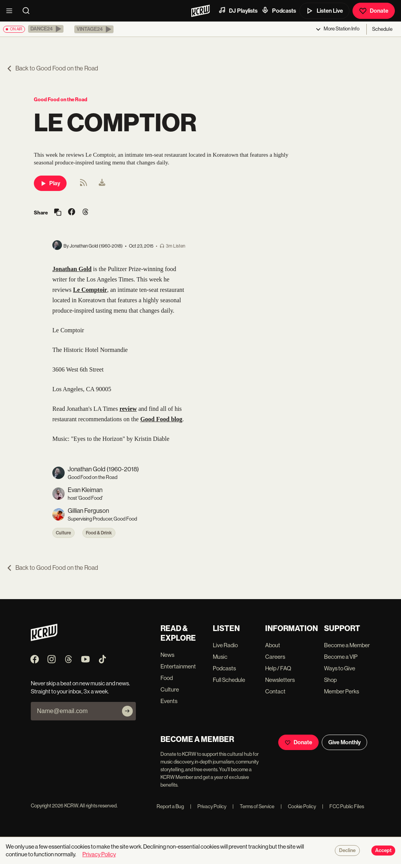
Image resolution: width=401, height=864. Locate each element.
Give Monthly (344, 742)
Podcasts (278, 10)
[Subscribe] (127, 711)
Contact (275, 691)
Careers (275, 656)
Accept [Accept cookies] (383, 850)
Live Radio (225, 645)
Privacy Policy (208, 806)
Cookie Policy (298, 806)
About (272, 645)
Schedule (382, 29)
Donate (373, 11)
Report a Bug (170, 806)
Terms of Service (253, 806)
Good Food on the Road (60, 99)
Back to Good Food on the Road (52, 68)
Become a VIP (341, 656)
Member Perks (341, 691)
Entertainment (178, 666)
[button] (45, 29)
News (167, 654)
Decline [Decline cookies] (347, 850)
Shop (330, 679)
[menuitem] (102, 183)
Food (166, 678)
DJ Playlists (237, 10)
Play (50, 183)
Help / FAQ (278, 668)
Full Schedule (229, 679)
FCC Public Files (343, 806)
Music (220, 656)
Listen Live (324, 11)
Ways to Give (339, 668)
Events (168, 701)
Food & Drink (99, 533)
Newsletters (280, 679)
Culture (63, 533)
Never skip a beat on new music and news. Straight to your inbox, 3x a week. (80, 687)
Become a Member (347, 645)
